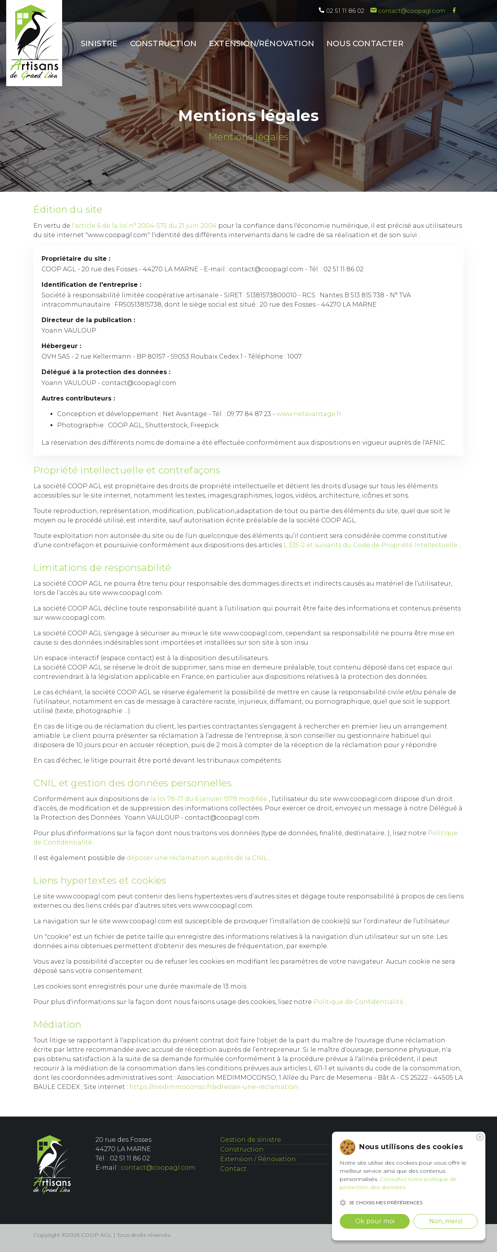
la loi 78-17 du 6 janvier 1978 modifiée (209, 799)
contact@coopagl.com (407, 10)
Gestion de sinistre (250, 1139)
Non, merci (445, 1221)
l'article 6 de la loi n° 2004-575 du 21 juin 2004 (145, 225)
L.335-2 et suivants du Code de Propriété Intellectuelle (371, 545)
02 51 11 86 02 (341, 10)
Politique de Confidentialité (359, 1002)
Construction (242, 1149)
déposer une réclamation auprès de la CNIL (198, 858)
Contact (233, 1168)
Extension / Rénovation (258, 1159)
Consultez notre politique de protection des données (398, 1183)
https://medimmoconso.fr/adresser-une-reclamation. (214, 1087)
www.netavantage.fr (309, 414)
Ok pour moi (374, 1221)
